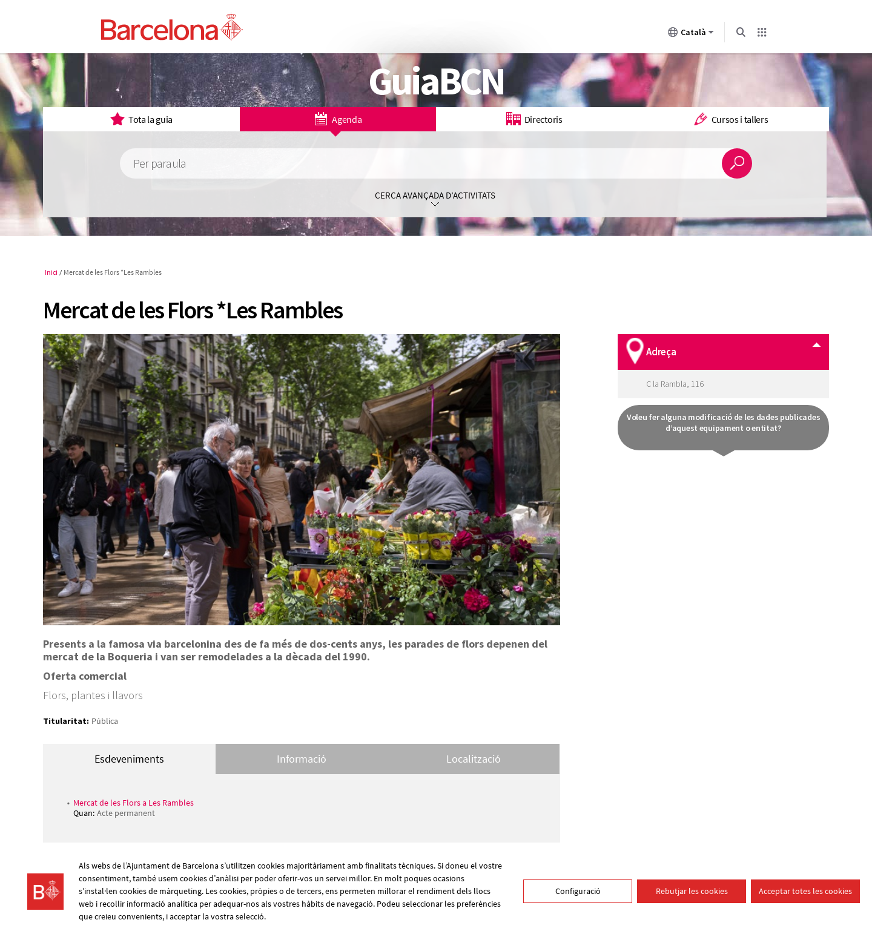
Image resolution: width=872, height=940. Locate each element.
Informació (301, 759)
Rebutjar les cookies (692, 891)
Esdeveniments (129, 759)
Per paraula (159, 164)
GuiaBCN (436, 80)
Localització (473, 759)
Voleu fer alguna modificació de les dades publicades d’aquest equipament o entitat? (723, 422)
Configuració (578, 891)
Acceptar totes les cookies (805, 891)
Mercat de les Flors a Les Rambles (133, 802)
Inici (51, 272)
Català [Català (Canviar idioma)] (690, 34)
